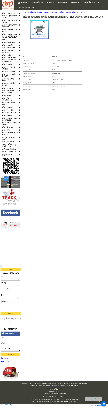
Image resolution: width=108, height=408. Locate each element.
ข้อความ (4, 301)
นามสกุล (4, 283)
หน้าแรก (25, 12)
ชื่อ (2, 276)
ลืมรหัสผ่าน (4, 358)
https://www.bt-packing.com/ (54, 386)
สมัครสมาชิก (5, 361)
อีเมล (2, 295)
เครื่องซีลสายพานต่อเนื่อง (38, 12)
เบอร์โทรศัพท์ (5, 289)
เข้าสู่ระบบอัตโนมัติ (7, 348)
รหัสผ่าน (3, 343)
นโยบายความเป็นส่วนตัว (12, 320)
